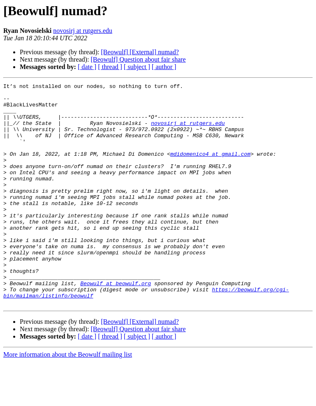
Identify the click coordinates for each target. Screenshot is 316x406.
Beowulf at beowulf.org (115, 324)
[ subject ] (137, 66)
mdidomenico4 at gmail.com (210, 168)
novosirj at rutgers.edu (82, 30)
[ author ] (164, 66)
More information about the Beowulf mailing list (67, 398)
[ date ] (87, 66)
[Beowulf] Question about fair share (138, 59)
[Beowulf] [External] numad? (140, 51)
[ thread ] (110, 66)
